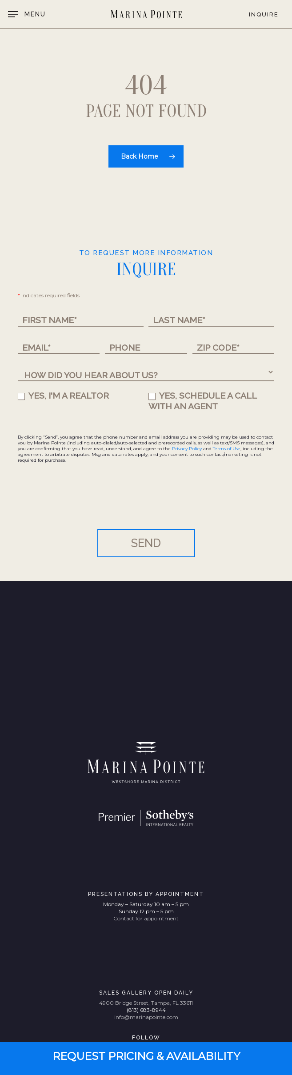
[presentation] (85, 502)
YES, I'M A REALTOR (63, 395)
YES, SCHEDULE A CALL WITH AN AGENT (202, 401)
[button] (27, 14)
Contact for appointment (146, 918)
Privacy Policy (187, 449)
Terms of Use (226, 449)
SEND (146, 543)
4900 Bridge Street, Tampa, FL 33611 (146, 1002)
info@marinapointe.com (146, 1017)
